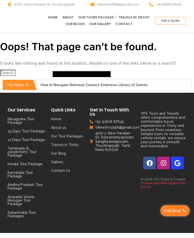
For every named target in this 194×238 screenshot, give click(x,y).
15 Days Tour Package (26, 131)
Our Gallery (100, 23)
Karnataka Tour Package (20, 174)
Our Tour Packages (67, 136)
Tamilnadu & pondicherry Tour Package (22, 151)
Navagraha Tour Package (21, 121)
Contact (124, 23)
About (68, 17)
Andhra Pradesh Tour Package (25, 186)
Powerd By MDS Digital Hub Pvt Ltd (163, 185)
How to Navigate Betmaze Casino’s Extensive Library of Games (94, 85)
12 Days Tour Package (26, 140)
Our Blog (58, 153)
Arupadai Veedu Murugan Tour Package (21, 200)
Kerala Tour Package (25, 164)
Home (53, 17)
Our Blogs (75, 23)
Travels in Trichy (134, 17)
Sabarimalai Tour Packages (22, 214)
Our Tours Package (97, 17)
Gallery (57, 162)
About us (58, 128)
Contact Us (60, 171)
